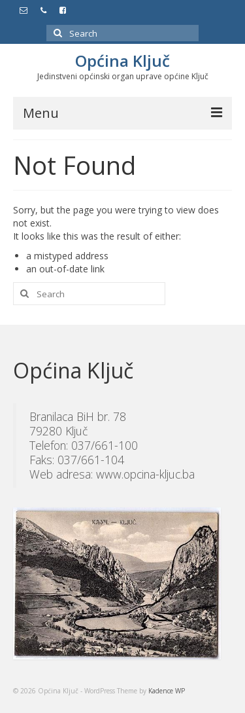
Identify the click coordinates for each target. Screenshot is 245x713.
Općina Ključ (122, 60)
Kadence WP (166, 690)
